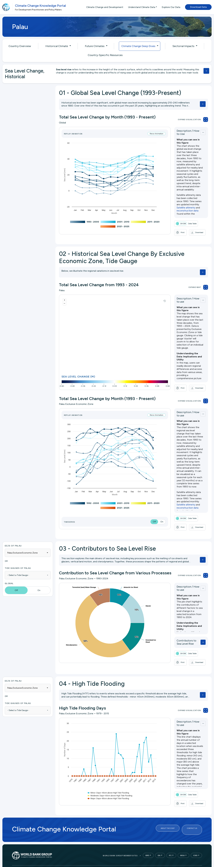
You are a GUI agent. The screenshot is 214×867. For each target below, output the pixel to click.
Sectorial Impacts (183, 46)
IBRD (147, 848)
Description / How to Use (182, 131)
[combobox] (28, 549)
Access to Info (93, 866)
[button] (172, 231)
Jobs (107, 866)
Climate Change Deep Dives (138, 46)
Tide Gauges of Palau (18, 564)
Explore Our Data (171, 7)
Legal (79, 866)
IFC (170, 848)
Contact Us (192, 823)
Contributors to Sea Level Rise (182, 636)
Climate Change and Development (104, 7)
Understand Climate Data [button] (141, 7)
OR (6, 557)
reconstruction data (192, 187)
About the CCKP (168, 823)
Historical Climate (56, 46)
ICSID (195, 848)
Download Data (198, 7)
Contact (117, 866)
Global (9, 579)
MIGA (182, 848)
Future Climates (94, 46)
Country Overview (20, 46)
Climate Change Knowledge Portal (40, 6)
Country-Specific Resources (105, 55)
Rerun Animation (146, 134)
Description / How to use (182, 298)
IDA (159, 848)
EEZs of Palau (13, 541)
